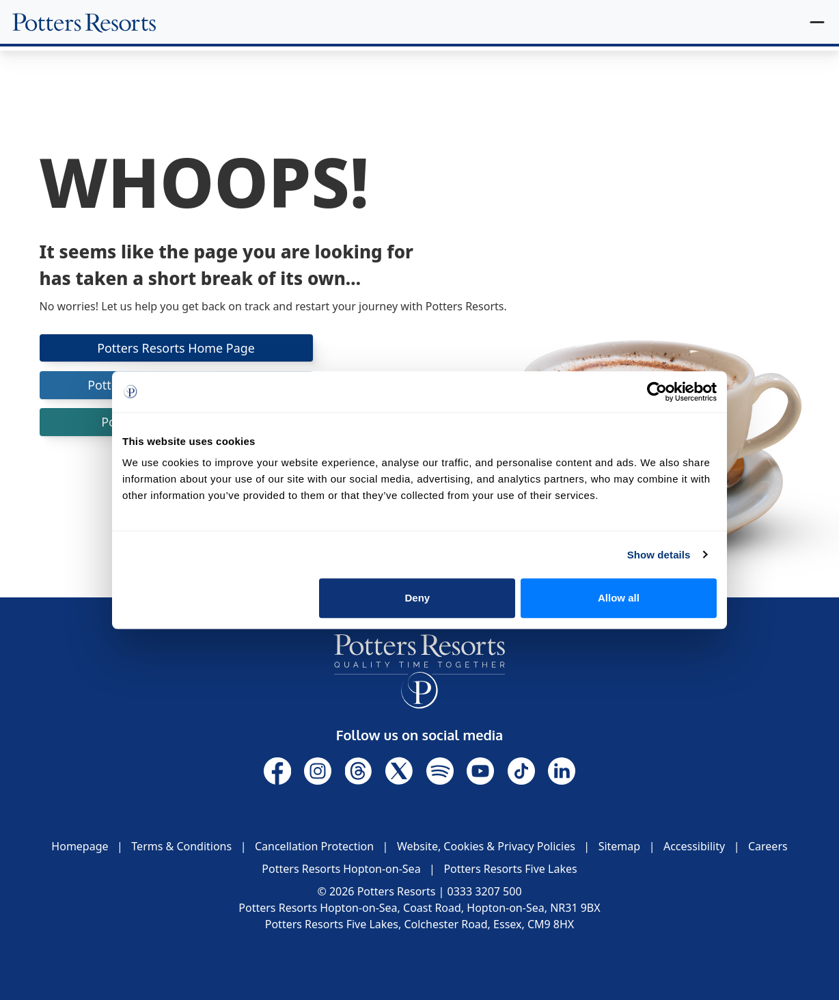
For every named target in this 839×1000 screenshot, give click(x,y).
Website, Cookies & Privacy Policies (486, 846)
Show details (659, 554)
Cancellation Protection (314, 846)
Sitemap (620, 846)
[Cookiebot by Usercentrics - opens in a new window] (657, 391)
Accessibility (694, 846)
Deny (417, 598)
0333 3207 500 (485, 891)
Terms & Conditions (181, 846)
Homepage (79, 846)
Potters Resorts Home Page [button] (176, 348)
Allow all (618, 598)
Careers (768, 846)
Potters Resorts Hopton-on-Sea (341, 868)
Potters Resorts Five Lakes (510, 868)
